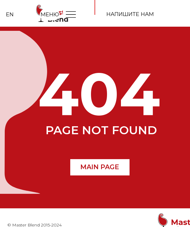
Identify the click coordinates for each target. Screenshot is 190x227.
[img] (71, 14)
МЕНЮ (50, 14)
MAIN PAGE (99, 167)
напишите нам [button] (130, 14)
